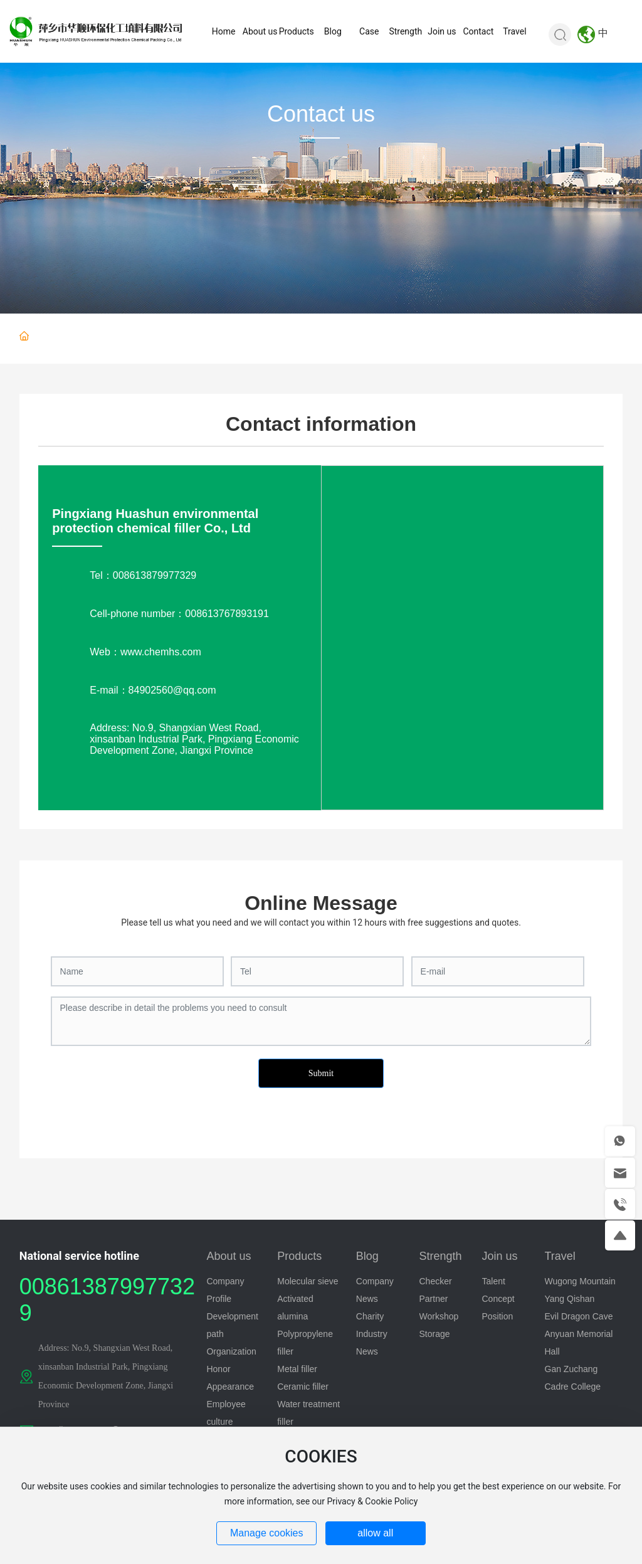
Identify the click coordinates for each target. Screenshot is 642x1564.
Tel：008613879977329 (143, 575)
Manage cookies (266, 1533)
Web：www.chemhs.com (145, 652)
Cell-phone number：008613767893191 (179, 613)
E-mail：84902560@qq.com (153, 690)
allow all (375, 1533)
